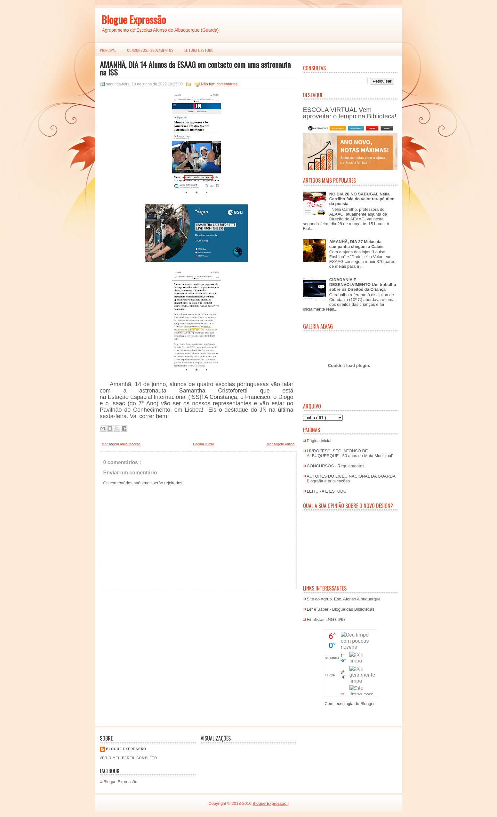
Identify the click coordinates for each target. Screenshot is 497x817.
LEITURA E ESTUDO (198, 50)
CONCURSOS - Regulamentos (336, 466)
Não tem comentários (219, 84)
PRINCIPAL (108, 50)
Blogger (367, 703)
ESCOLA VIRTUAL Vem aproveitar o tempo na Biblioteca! (350, 113)
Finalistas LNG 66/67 (326, 619)
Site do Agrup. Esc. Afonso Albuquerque (344, 599)
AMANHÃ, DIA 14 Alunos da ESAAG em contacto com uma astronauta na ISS (195, 68)
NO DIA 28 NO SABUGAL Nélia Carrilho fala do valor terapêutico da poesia (362, 199)
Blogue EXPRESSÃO (126, 749)
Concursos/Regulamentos (150, 50)
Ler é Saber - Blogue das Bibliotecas (340, 609)
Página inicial (203, 444)
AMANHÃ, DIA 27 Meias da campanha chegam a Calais (356, 244)
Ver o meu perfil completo (128, 758)
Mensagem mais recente (121, 444)
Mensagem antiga (280, 444)
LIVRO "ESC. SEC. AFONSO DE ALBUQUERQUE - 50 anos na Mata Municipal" (350, 453)
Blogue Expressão (133, 19)
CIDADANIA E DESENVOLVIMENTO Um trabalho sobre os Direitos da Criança (362, 284)
